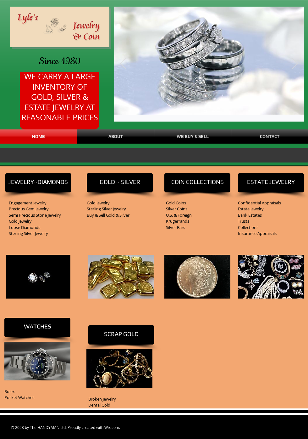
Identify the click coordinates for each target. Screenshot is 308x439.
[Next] (295, 64)
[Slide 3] (205, 111)
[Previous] (123, 64)
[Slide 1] (213, 112)
